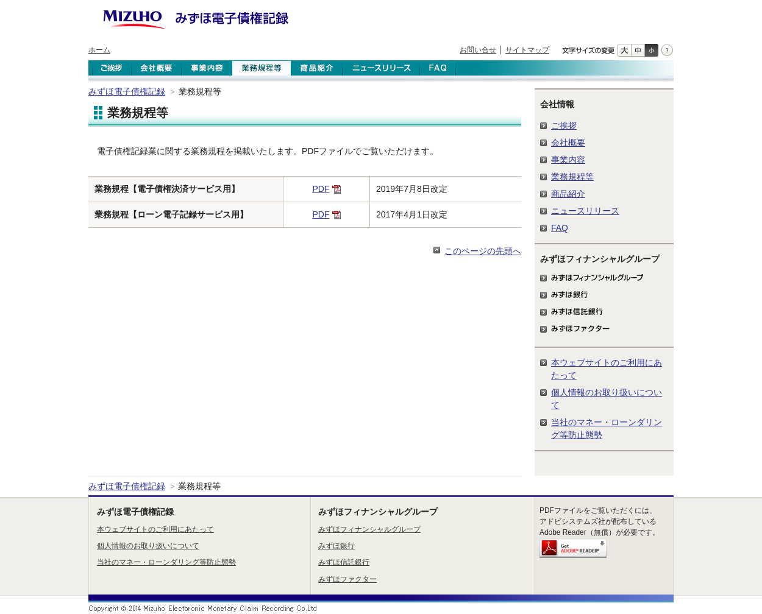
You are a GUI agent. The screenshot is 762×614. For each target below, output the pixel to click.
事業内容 (568, 159)
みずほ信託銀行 (343, 562)
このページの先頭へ (482, 251)
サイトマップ (527, 50)
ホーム (99, 50)
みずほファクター (347, 579)
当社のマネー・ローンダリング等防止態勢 (166, 562)
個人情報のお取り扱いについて (148, 546)
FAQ (559, 228)
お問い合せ (478, 50)
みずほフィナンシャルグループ (369, 529)
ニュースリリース (585, 211)
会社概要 (568, 142)
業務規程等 (572, 177)
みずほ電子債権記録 (126, 91)
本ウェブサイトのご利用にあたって (155, 529)
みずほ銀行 (336, 546)
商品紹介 (568, 194)
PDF (321, 189)
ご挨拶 (564, 125)
